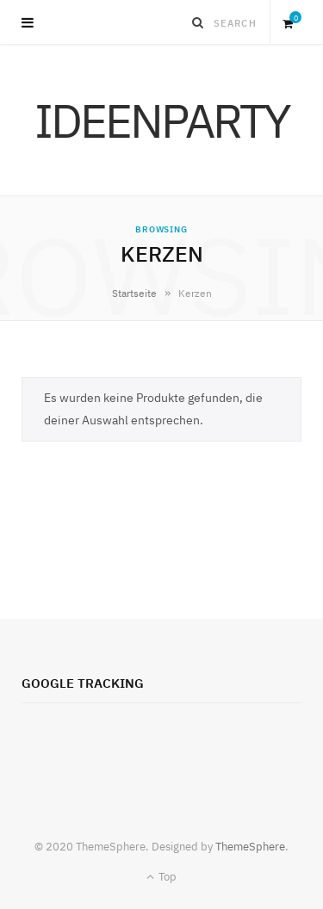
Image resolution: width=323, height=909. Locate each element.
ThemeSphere (250, 846)
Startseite (134, 293)
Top (161, 876)
